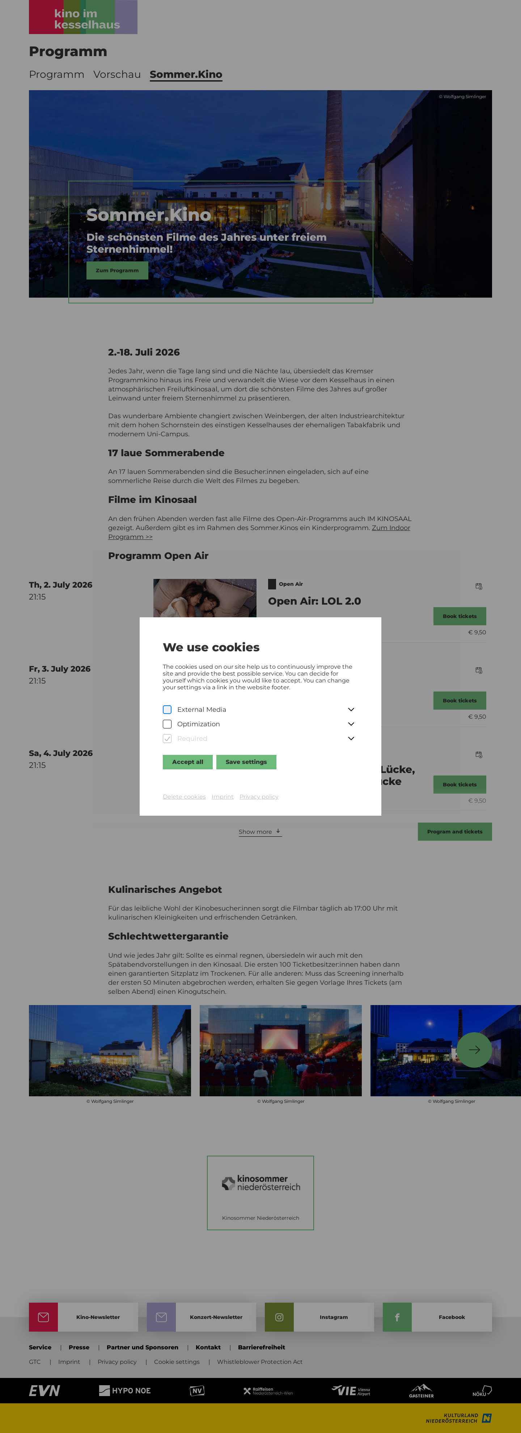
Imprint (223, 796)
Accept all (187, 761)
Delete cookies (184, 796)
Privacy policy (259, 796)
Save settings (246, 761)
